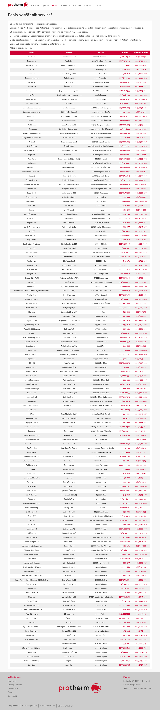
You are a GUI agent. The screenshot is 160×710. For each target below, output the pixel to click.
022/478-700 (125, 478)
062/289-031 (125, 367)
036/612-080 (125, 627)
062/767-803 (141, 274)
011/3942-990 (124, 150)
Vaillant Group (64, 706)
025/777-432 (125, 65)
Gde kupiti (77, 6)
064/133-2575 (124, 584)
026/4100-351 (124, 520)
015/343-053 (125, 495)
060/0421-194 (124, 457)
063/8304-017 (124, 142)
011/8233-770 (124, 337)
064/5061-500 (124, 95)
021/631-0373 (124, 372)
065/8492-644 (124, 121)
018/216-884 (125, 350)
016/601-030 (125, 316)
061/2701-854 (124, 580)
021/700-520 (125, 622)
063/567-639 (141, 312)
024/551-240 (125, 571)
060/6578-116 (124, 559)
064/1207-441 (141, 478)
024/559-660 (125, 567)
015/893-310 (125, 325)
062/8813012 (124, 614)
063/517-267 (141, 82)
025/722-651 (125, 308)
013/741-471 (125, 261)
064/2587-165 (141, 125)
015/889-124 (125, 329)
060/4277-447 (141, 380)
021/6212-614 (124, 384)
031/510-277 (125, 610)
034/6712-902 (124, 78)
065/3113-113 (141, 363)
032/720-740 (125, 214)
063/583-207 (141, 418)
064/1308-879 (141, 610)
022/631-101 (125, 546)
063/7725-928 (141, 520)
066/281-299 (125, 112)
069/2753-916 (124, 427)
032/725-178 (125, 218)
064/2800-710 (124, 648)
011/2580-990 (124, 167)
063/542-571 (141, 576)
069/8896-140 (141, 329)
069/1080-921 (124, 104)
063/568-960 (141, 346)
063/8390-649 (124, 278)
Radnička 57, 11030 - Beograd (136, 681)
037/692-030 (125, 303)
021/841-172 (125, 418)
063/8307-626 (141, 99)
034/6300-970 (124, 274)
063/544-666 (141, 316)
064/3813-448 (141, 308)
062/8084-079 (124, 291)
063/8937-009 (124, 248)
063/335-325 (125, 644)
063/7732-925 (141, 563)
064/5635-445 (124, 87)
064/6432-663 (141, 631)
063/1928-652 (124, 516)
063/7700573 (124, 618)
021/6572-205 (124, 410)
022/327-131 (125, 355)
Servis (54, 6)
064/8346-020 (141, 355)
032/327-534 (125, 197)
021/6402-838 (124, 363)
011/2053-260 (124, 133)
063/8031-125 (124, 108)
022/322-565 (125, 359)
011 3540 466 (132, 689)
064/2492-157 (124, 508)
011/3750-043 (124, 172)
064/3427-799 (124, 554)
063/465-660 (141, 546)
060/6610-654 (124, 401)
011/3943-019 (124, 189)
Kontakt (87, 6)
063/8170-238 (124, 193)
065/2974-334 (124, 376)
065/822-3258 (124, 397)
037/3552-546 (124, 57)
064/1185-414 (141, 206)
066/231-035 (125, 512)
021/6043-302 (124, 82)
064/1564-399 (124, 550)
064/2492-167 (141, 508)
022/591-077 (125, 227)
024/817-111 (125, 503)
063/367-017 (141, 133)
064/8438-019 (124, 652)
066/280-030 (125, 380)
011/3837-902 (124, 155)
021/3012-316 (124, 406)
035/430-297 (125, 206)
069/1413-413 (124, 252)
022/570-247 (125, 223)
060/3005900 (141, 465)
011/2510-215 (124, 116)
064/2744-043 (124, 176)
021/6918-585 (124, 99)
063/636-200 (125, 210)
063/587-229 (125, 423)
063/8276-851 (124, 499)
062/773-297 (125, 563)
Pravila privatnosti (47, 706)
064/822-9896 (141, 269)
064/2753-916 (141, 427)
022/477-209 (125, 482)
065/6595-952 (124, 159)
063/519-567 (141, 622)
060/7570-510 (124, 61)
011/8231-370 (124, 342)
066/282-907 (141, 567)
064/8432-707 (141, 325)
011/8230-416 (141, 337)
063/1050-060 (141, 525)
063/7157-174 (124, 661)
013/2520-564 (124, 435)
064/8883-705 (124, 333)
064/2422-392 (124, 180)
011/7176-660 (124, 129)
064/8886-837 (124, 282)
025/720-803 (125, 312)
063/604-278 (141, 197)
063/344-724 (141, 406)
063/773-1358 (124, 639)
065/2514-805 (124, 163)
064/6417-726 (141, 593)
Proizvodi (35, 6)
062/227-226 (141, 342)
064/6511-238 (141, 261)
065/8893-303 (141, 320)
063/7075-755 (141, 265)
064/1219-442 (141, 627)
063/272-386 (125, 440)
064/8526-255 (141, 214)
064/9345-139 (124, 597)
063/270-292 (125, 138)
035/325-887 (125, 593)
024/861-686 (125, 346)
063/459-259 (125, 240)
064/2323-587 (124, 665)
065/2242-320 (124, 601)
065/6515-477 (124, 231)
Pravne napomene (29, 706)
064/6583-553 (141, 503)
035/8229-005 (124, 235)
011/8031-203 (124, 125)
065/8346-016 (141, 167)
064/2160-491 (141, 65)
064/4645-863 (141, 423)
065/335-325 (141, 644)
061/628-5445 (124, 244)
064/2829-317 (141, 372)
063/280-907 (141, 435)
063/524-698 (141, 482)
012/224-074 (125, 461)
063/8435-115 (141, 359)
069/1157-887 (124, 588)
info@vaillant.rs (137, 685)
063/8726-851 (141, 499)
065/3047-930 (141, 410)
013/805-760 (125, 635)
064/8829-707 (141, 537)
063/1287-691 (141, 571)
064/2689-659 (124, 295)
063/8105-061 (141, 91)
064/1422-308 (141, 74)
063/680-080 (141, 189)
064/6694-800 (124, 286)
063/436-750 (125, 448)
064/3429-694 (124, 431)
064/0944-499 (124, 201)
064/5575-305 (124, 542)
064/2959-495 (124, 299)
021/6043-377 (124, 91)
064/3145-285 (141, 227)
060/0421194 (141, 457)
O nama (97, 6)
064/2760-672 (124, 444)
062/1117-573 (124, 146)
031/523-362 (125, 605)
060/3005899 (124, 465)
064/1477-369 (124, 656)
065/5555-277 (141, 223)
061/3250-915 (124, 533)
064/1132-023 (141, 116)
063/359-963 (141, 461)
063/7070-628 (141, 78)
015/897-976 (125, 320)
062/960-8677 (124, 393)
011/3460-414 (124, 184)
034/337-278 (125, 269)
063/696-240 (125, 389)
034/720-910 (125, 74)
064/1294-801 (141, 184)
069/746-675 (125, 70)
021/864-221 (125, 414)
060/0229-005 (141, 235)
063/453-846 (141, 150)
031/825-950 (125, 474)
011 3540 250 (146, 689)
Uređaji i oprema (15, 685)
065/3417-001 (124, 491)
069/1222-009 (124, 529)
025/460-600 (125, 525)
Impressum (14, 706)
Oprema (45, 6)
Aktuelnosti (65, 6)
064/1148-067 (141, 414)
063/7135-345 (124, 257)
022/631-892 (125, 537)
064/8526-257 (141, 218)
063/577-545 (125, 452)
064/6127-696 (141, 350)
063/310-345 (141, 155)
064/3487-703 (124, 486)
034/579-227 (125, 265)
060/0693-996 (141, 605)
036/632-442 (125, 631)
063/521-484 (141, 384)
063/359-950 (125, 469)
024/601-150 (125, 576)
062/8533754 (141, 303)
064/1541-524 (141, 635)
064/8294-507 (141, 129)
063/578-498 (141, 57)
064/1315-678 (141, 495)
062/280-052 (141, 172)
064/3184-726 (141, 652)
